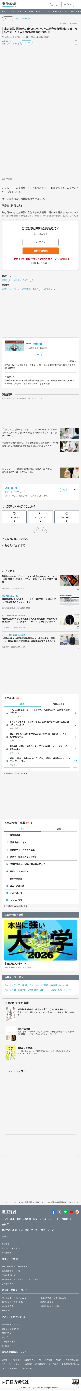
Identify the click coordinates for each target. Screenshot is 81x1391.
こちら (41, 263)
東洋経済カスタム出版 (49, 1306)
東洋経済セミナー (47, 1302)
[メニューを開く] (77, 4)
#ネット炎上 (64, 985)
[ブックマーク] (76, 43)
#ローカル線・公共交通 (15, 990)
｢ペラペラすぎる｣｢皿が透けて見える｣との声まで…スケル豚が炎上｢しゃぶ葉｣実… (39, 723)
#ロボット (44, 990)
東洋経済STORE (9, 1275)
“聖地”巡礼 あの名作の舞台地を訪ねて (27, 864)
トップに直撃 (16, 900)
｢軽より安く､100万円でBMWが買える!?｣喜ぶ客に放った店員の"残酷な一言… (38, 735)
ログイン (67, 4)
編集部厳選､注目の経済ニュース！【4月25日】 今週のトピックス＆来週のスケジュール (29, 600)
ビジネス (57, 11)
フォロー (26, 43)
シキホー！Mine (9, 1284)
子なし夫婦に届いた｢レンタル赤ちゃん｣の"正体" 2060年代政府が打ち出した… (40, 711)
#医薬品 (47, 289)
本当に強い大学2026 (15, 963)
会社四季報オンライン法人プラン (54, 1298)
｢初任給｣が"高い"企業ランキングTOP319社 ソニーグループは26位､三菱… (40, 747)
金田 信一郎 (6, 41)
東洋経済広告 (7, 1306)
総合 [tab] (22, 704)
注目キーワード (13, 977)
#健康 (4, 280)
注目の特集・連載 (14, 914)
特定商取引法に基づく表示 (46, 1364)
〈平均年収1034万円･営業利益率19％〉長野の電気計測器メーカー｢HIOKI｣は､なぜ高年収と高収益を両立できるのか (29, 639)
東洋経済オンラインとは (12, 1324)
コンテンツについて (10, 1329)
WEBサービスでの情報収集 (67, 1360)
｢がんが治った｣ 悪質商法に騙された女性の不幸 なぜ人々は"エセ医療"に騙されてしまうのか (28, 470)
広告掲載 (48, 1360)
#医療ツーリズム (21, 280)
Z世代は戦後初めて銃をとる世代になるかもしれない (42, 1009)
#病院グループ (8, 289)
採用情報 (17, 1360)
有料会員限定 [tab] (58, 704)
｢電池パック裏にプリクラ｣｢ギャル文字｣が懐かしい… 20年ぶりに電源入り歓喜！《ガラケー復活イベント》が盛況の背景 (29, 579)
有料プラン (7, 1333)
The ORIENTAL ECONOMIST (14, 1267)
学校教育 (6, 1244)
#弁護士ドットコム (30, 985)
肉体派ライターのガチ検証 (22, 850)
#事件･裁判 (33, 990)
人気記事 (29, 11)
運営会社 (6, 1360)
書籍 (4, 1224)
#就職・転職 (56, 990)
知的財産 (28, 1364)
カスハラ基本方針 (9, 1368)
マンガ (46, 11)
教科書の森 (7, 1310)
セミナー (52, 1219)
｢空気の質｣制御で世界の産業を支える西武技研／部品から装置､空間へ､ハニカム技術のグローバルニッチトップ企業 (29, 620)
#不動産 (44, 985)
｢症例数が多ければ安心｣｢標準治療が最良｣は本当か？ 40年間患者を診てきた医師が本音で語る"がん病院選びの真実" (30, 444)
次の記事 (73, 24)
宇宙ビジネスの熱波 (19, 871)
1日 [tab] (22, 829)
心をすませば (24, 1029)
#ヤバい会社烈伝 (23, 19)
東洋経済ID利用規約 (70, 1364)
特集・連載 (16, 11)
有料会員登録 (41, 251)
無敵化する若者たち (27, 1048)
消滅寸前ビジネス (18, 842)
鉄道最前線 (15, 835)
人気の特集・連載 (14, 822)
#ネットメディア (12, 985)
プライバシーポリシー (11, 1364)
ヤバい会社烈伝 (34, 344)
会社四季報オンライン (11, 1271)
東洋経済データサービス (12, 1302)
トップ (4, 11)
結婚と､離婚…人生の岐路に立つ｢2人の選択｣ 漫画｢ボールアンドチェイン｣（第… (40, 759)
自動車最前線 (16, 878)
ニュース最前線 (17, 886)
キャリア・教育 (38, 1230)
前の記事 (63, 24)
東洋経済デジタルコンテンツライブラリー (20, 1279)
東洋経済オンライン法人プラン (15, 1298)
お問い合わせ (26, 1368)
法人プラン (7, 1337)
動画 (38, 11)
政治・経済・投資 (20, 1230)
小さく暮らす (16, 893)
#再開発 (53, 985)
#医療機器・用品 (29, 289)
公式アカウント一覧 (32, 1360)
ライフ (51, 1230)
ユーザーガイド (8, 1342)
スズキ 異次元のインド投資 (23, 857)
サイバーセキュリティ (11, 1248)
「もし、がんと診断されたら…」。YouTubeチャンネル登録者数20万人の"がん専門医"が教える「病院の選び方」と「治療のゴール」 (29, 432)
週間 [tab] (59, 829)
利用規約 (6, 1346)
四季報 (65, 1219)
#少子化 (67, 990)
